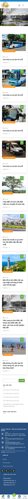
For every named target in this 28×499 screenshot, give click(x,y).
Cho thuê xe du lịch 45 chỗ (13, 59)
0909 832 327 (8, 433)
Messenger (19, 497)
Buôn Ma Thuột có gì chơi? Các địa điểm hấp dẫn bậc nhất (13, 242)
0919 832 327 (16, 433)
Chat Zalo (8, 497)
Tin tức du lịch (7, 193)
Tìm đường (3, 497)
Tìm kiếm (5, 377)
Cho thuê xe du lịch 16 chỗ (13, 166)
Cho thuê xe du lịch (9, 51)
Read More (6, 62)
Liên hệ (5, 459)
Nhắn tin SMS (24, 497)
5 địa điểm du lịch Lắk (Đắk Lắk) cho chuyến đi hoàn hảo (13, 405)
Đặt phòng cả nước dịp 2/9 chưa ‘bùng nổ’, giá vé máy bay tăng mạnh (13, 365)
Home (10, 19)
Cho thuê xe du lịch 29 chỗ (13, 131)
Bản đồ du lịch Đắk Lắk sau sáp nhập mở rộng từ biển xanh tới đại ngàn (13, 282)
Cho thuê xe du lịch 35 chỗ (13, 95)
